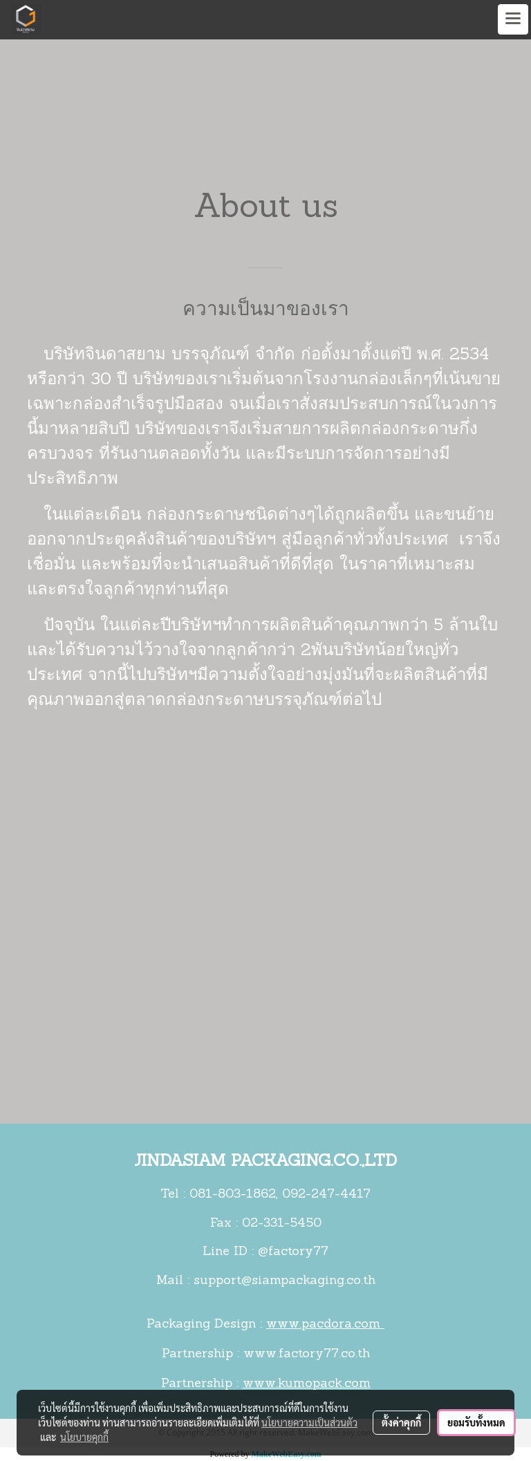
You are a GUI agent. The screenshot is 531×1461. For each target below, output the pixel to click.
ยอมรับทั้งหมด (476, 1422)
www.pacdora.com (325, 1324)
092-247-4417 (326, 1194)
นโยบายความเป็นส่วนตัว (309, 1422)
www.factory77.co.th (306, 1354)
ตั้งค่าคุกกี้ (401, 1422)
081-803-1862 (232, 1194)
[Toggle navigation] (513, 19)
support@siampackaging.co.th (284, 1281)
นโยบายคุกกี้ (84, 1437)
